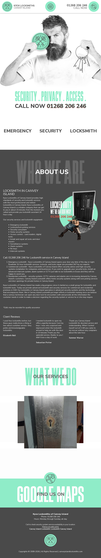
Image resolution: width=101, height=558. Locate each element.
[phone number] (83, 6)
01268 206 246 (66, 106)
